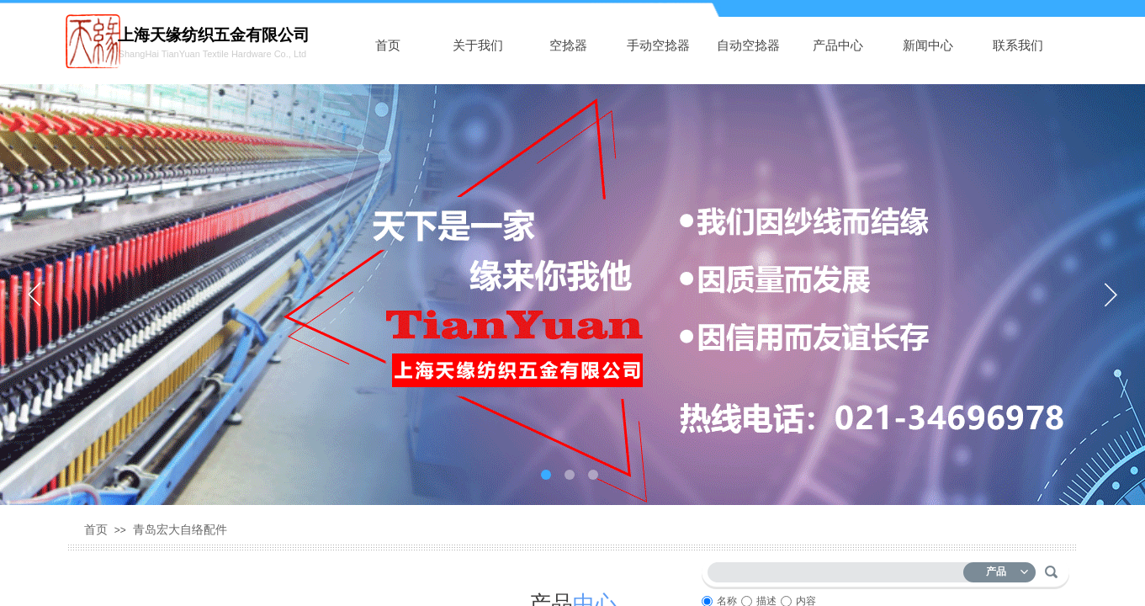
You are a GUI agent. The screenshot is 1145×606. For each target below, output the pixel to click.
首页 (387, 45)
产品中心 (838, 45)
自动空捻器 (748, 45)
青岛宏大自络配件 (180, 530)
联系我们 (1018, 45)
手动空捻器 (658, 45)
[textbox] (839, 569)
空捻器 (568, 45)
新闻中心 (928, 45)
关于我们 (478, 45)
